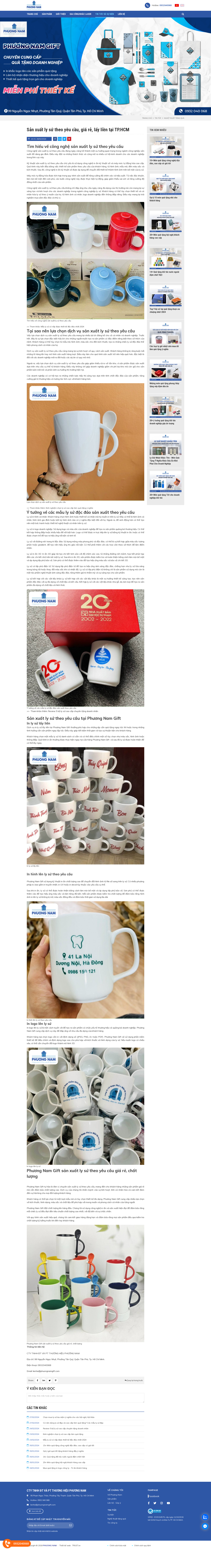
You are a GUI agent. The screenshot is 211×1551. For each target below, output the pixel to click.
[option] (105, 66)
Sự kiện (111, 1514)
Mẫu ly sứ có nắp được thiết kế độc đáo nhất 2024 (62, 326)
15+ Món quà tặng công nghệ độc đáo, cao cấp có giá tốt (61, 1445)
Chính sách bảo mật (118, 1545)
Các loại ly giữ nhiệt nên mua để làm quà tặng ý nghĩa (164, 348)
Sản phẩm (112, 1499)
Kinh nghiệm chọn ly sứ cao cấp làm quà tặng (56, 1434)
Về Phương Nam (115, 1495)
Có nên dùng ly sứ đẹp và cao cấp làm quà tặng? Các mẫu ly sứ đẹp (66, 1423)
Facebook (154, 1496)
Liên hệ (121, 14)
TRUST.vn (76, 1545)
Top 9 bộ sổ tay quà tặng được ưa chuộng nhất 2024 (165, 310)
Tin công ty (112, 1523)
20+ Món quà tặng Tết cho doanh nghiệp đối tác (165, 496)
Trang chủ (147, 118)
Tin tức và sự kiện (104, 14)
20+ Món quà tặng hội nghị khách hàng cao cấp (57, 1462)
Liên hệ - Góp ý (114, 1503)
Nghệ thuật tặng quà (117, 1519)
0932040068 (165, 5)
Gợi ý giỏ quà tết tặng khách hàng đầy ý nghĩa (56, 1451)
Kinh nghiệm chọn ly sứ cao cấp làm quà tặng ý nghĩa (69, 508)
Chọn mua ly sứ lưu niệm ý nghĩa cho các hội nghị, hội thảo (61, 1417)
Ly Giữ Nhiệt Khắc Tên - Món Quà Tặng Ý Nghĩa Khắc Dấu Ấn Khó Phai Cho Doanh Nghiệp (164, 460)
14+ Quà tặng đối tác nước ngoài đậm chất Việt (57, 1457)
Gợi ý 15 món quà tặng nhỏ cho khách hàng (163, 199)
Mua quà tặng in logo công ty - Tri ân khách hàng (58, 1468)
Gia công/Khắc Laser (80, 14)
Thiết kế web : (65, 1545)
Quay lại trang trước (134, 1380)
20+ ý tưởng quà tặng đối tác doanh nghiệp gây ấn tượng (163, 422)
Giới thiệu (61, 14)
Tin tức (158, 118)
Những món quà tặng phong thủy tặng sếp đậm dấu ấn (164, 385)
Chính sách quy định (142, 1545)
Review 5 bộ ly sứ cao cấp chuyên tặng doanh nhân (73, 711)
